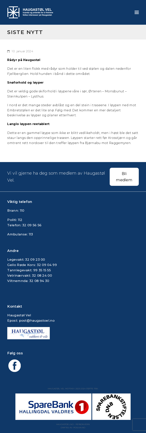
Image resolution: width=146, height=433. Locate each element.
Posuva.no (79, 427)
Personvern (83, 424)
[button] (137, 12)
